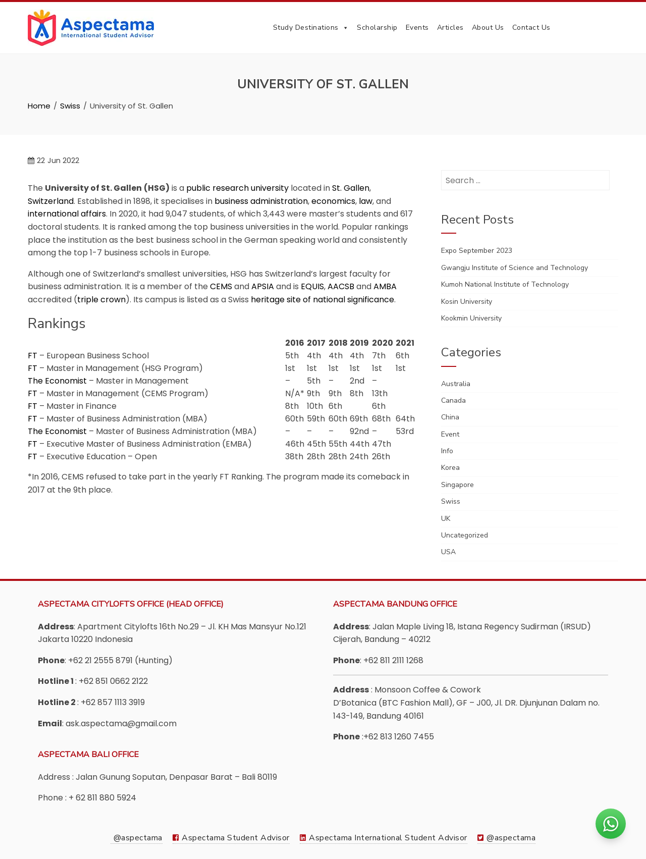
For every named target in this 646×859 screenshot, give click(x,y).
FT (32, 355)
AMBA (385, 286)
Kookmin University (471, 318)
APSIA (262, 286)
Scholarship (377, 27)
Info (447, 451)
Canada (453, 400)
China (450, 417)
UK (445, 518)
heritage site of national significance (322, 299)
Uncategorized (464, 535)
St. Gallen (350, 188)
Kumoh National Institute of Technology (505, 284)
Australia (455, 384)
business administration (261, 201)
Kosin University (466, 301)
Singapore (457, 485)
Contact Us (531, 27)
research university (250, 188)
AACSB (341, 286)
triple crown (101, 299)
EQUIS (312, 286)
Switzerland (51, 201)
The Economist (57, 381)
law (365, 201)
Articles (450, 27)
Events (417, 27)
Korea (450, 467)
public (198, 188)
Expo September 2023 (476, 250)
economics (333, 201)
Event (450, 434)
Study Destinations (311, 27)
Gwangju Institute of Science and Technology (514, 268)
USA (448, 552)
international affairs (67, 214)
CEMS (221, 286)
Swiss (450, 501)
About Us (488, 27)
